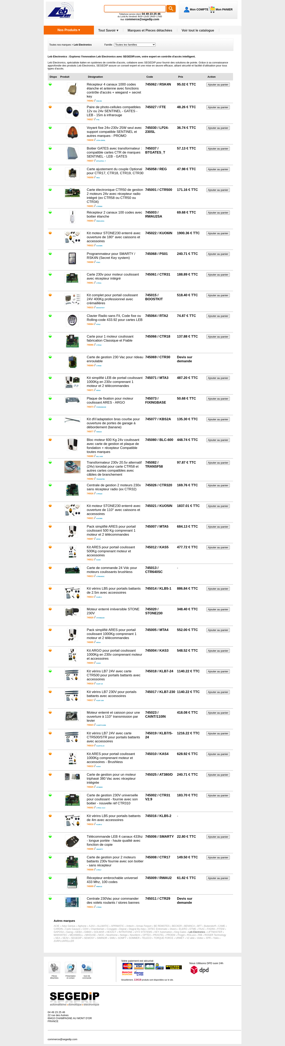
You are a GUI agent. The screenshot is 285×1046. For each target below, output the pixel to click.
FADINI (211, 929)
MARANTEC (60, 935)
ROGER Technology (215, 935)
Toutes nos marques (60, 44)
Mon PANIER (224, 9)
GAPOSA (59, 932)
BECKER (177, 926)
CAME (221, 926)
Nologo (123, 935)
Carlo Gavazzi (72, 929)
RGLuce (191, 935)
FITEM (220, 929)
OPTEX (147, 935)
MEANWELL (76, 935)
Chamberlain (97, 929)
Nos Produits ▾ (68, 30)
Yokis (216, 938)
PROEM (170, 935)
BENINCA (189, 926)
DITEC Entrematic (158, 929)
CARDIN (58, 929)
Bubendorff (210, 926)
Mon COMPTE (199, 9)
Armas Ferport (144, 926)
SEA (57, 938)
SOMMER (134, 938)
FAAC (201, 929)
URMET (180, 938)
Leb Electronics (196, 932)
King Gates (180, 932)
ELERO (183, 929)
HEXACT (111, 932)
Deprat (122, 929)
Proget (181, 935)
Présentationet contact (70, 977)
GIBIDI (88, 932)
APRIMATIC (117, 926)
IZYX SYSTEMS (143, 932)
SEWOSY (89, 938)
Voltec (200, 938)
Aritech (130, 926)
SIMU (113, 938)
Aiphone (82, 926)
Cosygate (112, 929)
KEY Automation (163, 932)
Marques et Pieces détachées (150, 30)
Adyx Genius (68, 926)
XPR (208, 938)
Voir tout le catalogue (198, 30)
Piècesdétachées (54, 977)
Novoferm (135, 935)
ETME (192, 929)
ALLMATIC (103, 926)
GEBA (78, 932)
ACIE (56, 926)
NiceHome (112, 935)
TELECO (147, 938)
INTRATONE (125, 932)
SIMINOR (102, 938)
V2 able (190, 938)
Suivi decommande (86, 977)
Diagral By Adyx (137, 929)
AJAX (92, 926)
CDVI (86, 929)
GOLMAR (99, 932)
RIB (200, 935)
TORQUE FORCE (163, 938)
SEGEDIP (76, 938)
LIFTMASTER (214, 932)
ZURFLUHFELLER (64, 941)
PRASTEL (158, 935)
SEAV (65, 938)
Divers (173, 929)
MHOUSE (90, 935)
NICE (101, 935)
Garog (69, 932)
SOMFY (122, 938)
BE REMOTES (162, 926)
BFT (199, 926)
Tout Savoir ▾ (108, 30)
